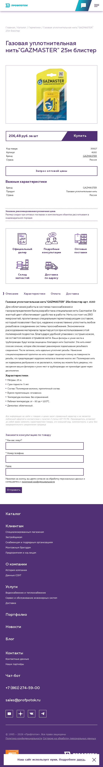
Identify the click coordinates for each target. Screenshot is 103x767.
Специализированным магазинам (25, 532)
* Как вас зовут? (14, 440)
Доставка (11, 603)
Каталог (13, 514)
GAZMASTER (90, 156)
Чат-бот (13, 676)
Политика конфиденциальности (24, 738)
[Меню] (95, 5)
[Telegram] (42, 713)
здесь (81, 759)
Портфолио (16, 614)
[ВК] (31, 713)
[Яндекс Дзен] (20, 713)
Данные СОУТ (13, 575)
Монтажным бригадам (18, 547)
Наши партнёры (15, 664)
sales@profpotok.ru (23, 700)
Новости (13, 627)
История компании (16, 570)
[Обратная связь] (83, 5)
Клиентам (14, 526)
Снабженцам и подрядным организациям (29, 542)
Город (8, 466)
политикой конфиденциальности (38, 482)
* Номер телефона (15, 453)
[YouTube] (9, 713)
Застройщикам (14, 537)
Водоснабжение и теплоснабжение (26, 592)
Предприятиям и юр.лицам (21, 552)
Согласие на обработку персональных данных (69, 738)
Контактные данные (17, 659)
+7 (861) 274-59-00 (23, 688)
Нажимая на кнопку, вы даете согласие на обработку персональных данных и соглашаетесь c (45, 480)
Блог (10, 639)
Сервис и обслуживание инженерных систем (31, 597)
